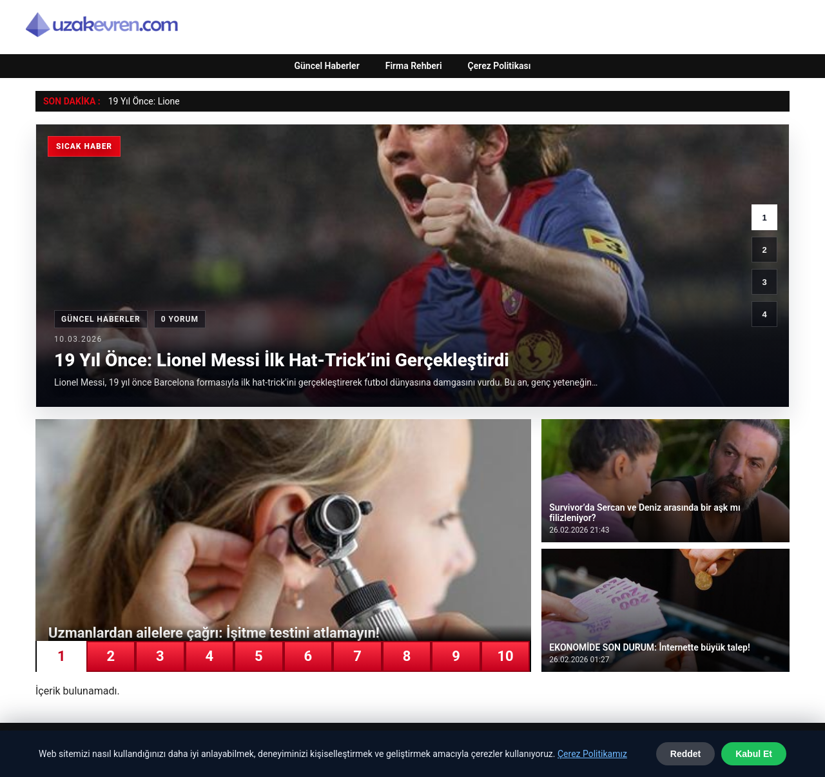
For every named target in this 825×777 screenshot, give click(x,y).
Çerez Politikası (499, 66)
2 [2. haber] (764, 250)
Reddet (685, 754)
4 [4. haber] (764, 314)
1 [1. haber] (764, 217)
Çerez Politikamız (592, 754)
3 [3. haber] (764, 282)
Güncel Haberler (326, 66)
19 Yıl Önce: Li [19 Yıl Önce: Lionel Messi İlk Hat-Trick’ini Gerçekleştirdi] (136, 101)
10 (505, 656)
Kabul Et (753, 754)
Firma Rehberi (413, 66)
